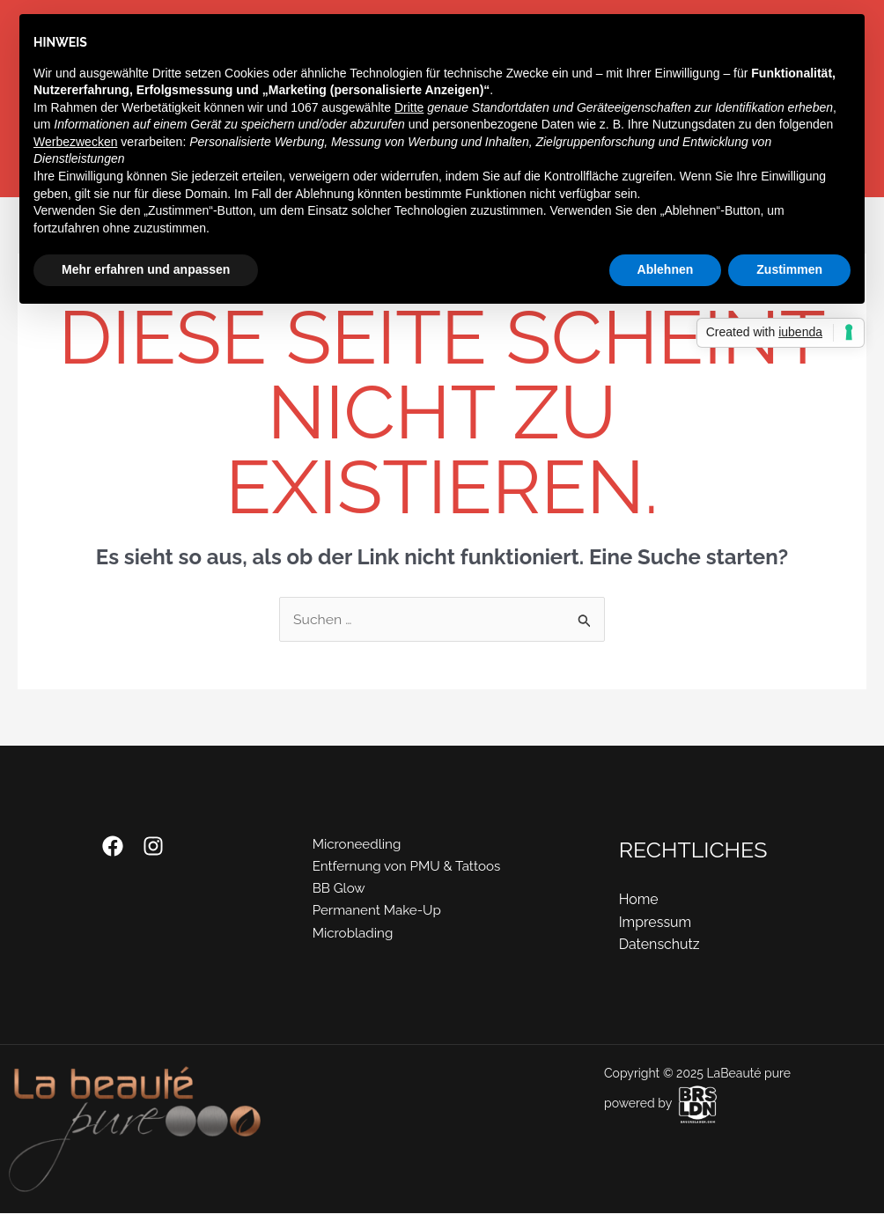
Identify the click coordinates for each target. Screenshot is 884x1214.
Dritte (409, 107)
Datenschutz (660, 945)
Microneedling (355, 844)
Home (639, 900)
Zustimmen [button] (789, 269)
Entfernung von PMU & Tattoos (408, 867)
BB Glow (337, 889)
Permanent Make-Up (377, 912)
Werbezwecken (75, 142)
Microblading (351, 934)
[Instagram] (153, 846)
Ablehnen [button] (665, 269)
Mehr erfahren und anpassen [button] (146, 269)
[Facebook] (112, 846)
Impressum (655, 922)
